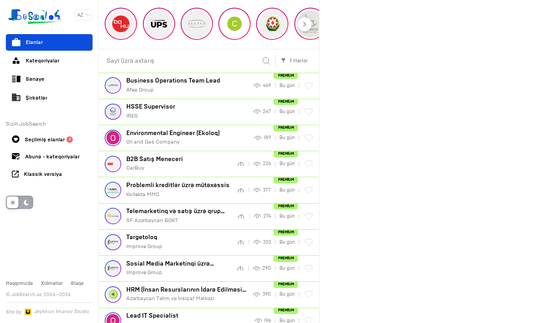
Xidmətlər (52, 283)
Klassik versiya (37, 174)
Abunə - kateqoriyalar (46, 156)
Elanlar (27, 42)
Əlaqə (77, 283)
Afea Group (187, 85)
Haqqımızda (19, 283)
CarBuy (178, 163)
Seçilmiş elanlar (42, 139)
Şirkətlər (29, 97)
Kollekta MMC (178, 189)
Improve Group (178, 241)
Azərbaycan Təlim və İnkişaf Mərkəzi (186, 294)
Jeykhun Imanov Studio (61, 311)
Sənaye (28, 78)
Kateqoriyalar (35, 60)
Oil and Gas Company (187, 137)
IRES (187, 111)
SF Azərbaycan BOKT (178, 215)
